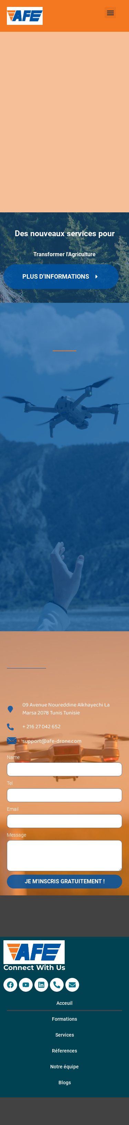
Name (13, 757)
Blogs (64, 1082)
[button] (110, 12)
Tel (10, 783)
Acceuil (64, 1003)
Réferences (64, 1051)
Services (64, 1035)
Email (13, 809)
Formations (64, 1019)
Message (16, 835)
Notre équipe (64, 1066)
